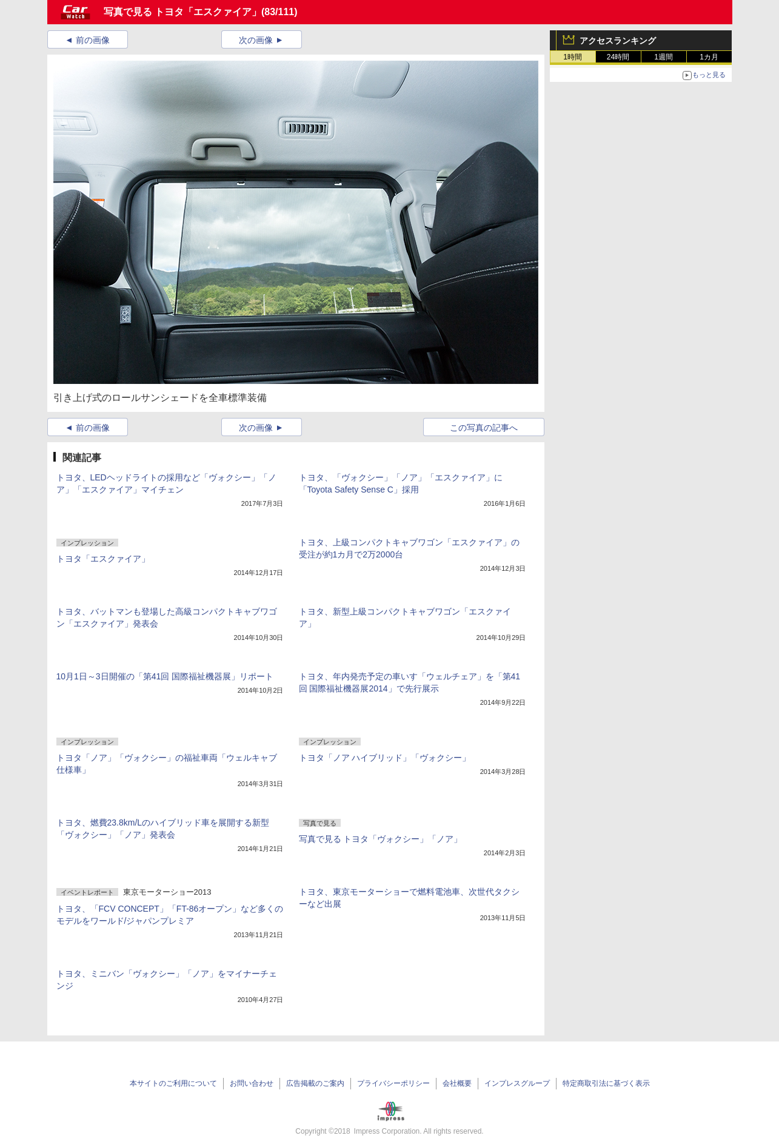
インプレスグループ (517, 1083)
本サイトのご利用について (173, 1083)
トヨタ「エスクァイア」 (103, 559)
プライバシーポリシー (393, 1083)
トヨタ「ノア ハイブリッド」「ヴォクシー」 (385, 757)
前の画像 (93, 40)
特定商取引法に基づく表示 (606, 1083)
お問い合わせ (251, 1083)
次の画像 (256, 40)
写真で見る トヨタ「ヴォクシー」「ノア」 (381, 839)
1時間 (572, 57)
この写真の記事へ (484, 427)
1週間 (663, 57)
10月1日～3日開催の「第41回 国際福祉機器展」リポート (165, 676)
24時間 (618, 57)
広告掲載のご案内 (315, 1083)
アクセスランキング (618, 40)
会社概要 (457, 1083)
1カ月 (709, 57)
